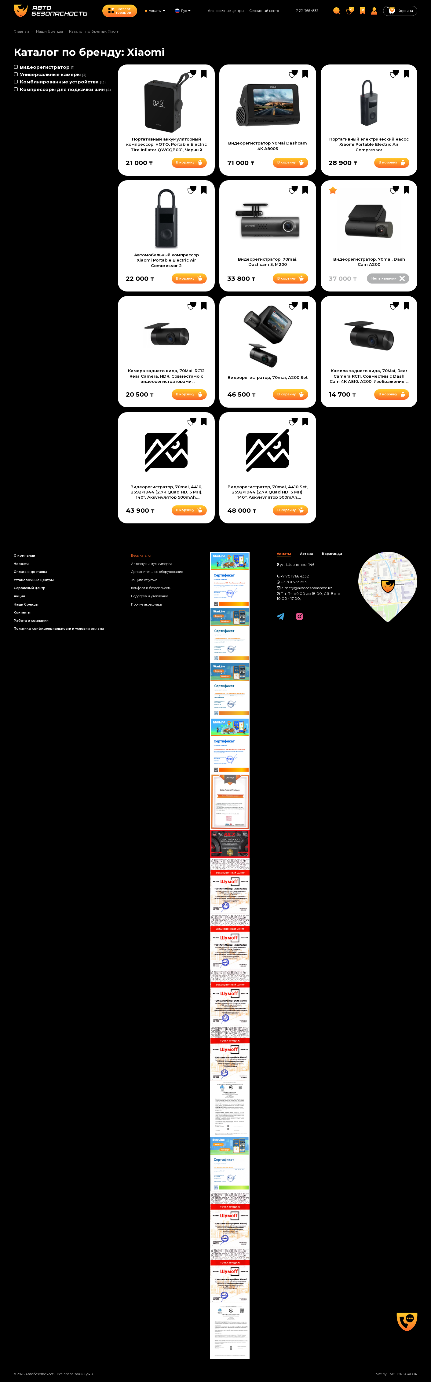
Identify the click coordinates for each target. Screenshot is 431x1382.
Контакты (22, 612)
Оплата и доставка (30, 572)
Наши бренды (49, 31)
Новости (21, 564)
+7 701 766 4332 (306, 11)
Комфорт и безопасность (151, 588)
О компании (24, 556)
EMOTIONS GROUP (402, 1374)
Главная (21, 31)
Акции (19, 596)
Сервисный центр (264, 11)
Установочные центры (226, 11)
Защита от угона (144, 580)
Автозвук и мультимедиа (151, 564)
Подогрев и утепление (149, 596)
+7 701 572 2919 (294, 582)
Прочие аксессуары (147, 605)
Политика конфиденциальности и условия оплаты (59, 629)
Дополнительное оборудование (157, 572)
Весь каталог (141, 556)
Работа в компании (31, 621)
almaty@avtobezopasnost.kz (306, 588)
